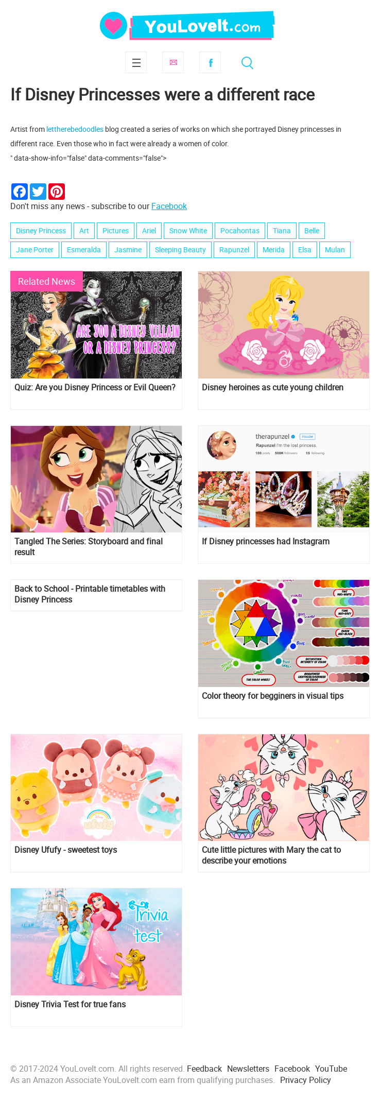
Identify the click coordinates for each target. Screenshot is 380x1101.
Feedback (204, 1068)
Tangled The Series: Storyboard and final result (88, 547)
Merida (274, 249)
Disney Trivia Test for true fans (70, 1004)
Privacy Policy (305, 1080)
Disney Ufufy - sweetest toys (65, 850)
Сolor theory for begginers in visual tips (272, 696)
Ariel (149, 230)
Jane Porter (35, 249)
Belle (311, 230)
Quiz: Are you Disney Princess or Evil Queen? (95, 387)
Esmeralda (84, 249)
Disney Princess (41, 230)
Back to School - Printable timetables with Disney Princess (89, 594)
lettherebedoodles (74, 129)
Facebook (210, 62)
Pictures (115, 230)
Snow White (188, 230)
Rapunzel (234, 249)
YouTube (331, 1068)
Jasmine (128, 249)
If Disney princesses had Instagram (266, 541)
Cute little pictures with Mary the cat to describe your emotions (271, 855)
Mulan (335, 249)
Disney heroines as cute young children (272, 387)
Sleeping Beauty (180, 249)
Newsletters (248, 1068)
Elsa (305, 249)
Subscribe (173, 62)
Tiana (282, 230)
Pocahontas (240, 230)
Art (84, 230)
